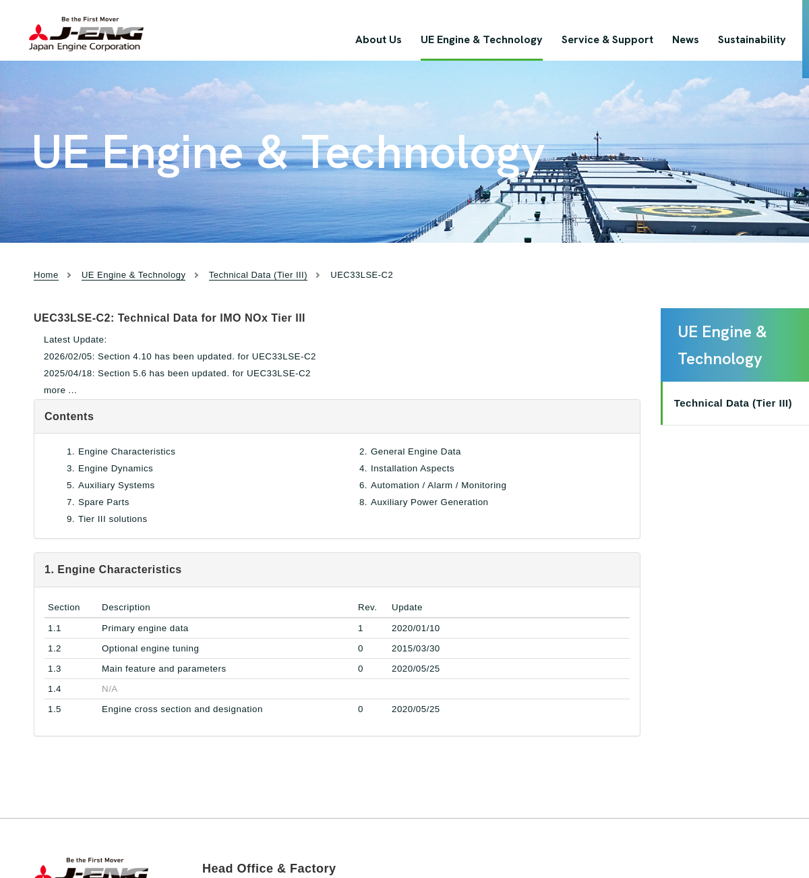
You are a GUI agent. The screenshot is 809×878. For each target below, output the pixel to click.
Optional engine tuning (150, 648)
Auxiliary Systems (116, 485)
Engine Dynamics (115, 468)
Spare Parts (103, 502)
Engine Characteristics (126, 451)
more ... (60, 390)
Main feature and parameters (164, 669)
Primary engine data (145, 628)
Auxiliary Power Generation (430, 502)
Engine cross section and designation (182, 709)
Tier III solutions (113, 519)
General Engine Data (416, 451)
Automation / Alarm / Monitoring (438, 485)
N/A (110, 689)
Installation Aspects (412, 468)
